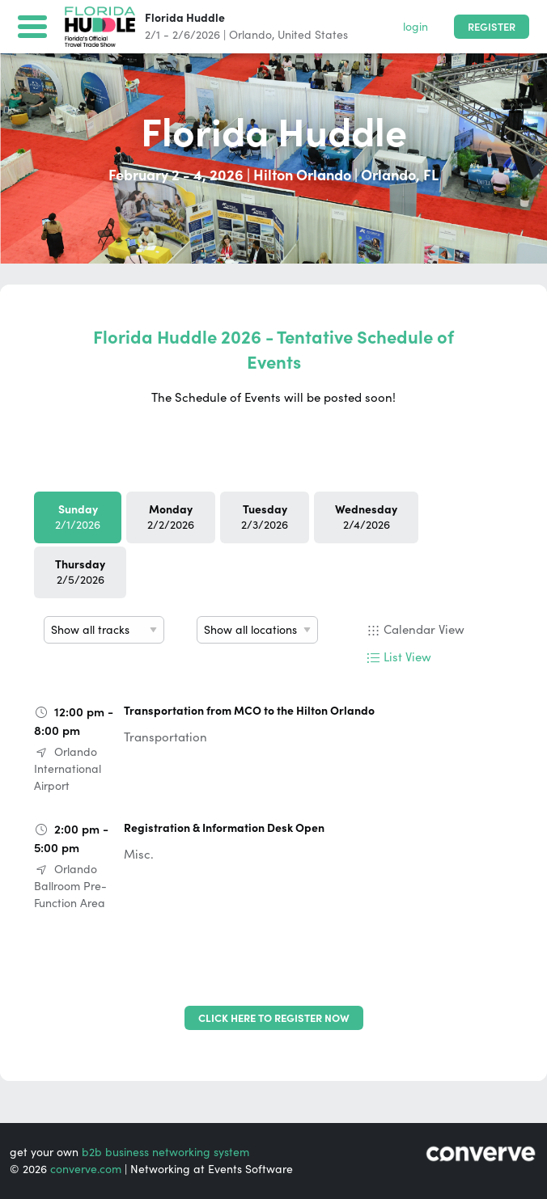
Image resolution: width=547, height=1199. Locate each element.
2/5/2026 (80, 572)
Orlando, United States (288, 34)
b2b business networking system (165, 1152)
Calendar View (424, 629)
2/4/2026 (366, 517)
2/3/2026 (264, 517)
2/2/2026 (170, 517)
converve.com (85, 1169)
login (415, 26)
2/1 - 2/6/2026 (182, 34)
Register (491, 27)
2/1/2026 (77, 517)
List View (407, 657)
